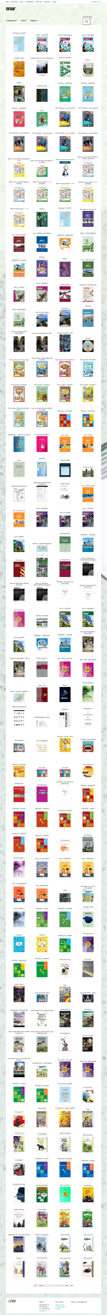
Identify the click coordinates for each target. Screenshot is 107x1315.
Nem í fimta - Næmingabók (88, 1061)
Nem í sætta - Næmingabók (88, 659)
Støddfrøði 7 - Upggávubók (42, 635)
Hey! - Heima (65, 435)
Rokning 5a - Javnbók (19, 1083)
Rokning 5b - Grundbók (65, 935)
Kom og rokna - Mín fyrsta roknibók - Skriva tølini (42, 408)
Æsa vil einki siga (42, 1257)
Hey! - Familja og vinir (19, 510)
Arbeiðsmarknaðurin (42, 1185)
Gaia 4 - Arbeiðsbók (88, 608)
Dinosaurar (88, 1009)
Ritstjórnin (58, 1308)
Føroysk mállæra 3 (88, 682)
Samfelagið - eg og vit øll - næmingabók (88, 887)
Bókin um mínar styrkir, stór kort (65, 159)
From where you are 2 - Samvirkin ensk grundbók (19, 1059)
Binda (19, 460)
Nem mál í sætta (19, 609)
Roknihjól (88, 338)
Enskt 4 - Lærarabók (42, 34)
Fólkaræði (88, 306)
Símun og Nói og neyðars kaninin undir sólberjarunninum (42, 1032)
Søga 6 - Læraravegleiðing (88, 233)
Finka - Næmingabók (42, 885)
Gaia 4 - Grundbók (19, 637)
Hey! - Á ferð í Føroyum (88, 259)
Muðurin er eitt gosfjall (19, 764)
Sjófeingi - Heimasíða (42, 615)
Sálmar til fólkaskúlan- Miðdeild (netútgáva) (19, 583)
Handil (54, 2)
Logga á (95, 1)
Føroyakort (42, 458)
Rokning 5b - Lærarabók (65, 908)
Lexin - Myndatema (42, 740)
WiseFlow (47, 2)
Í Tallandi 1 (19, 934)
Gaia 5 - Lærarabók (88, 508)
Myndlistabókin (42, 785)
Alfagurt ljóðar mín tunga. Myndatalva (42, 58)
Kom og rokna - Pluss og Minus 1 (65, 359)
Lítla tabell (65, 767)
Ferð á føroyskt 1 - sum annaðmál (42, 133)
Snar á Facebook (79, 1301)
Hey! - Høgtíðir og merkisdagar (42, 233)
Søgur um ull (42, 685)
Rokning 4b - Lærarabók (65, 1158)
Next (67, 1285)
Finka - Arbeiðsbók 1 (88, 858)
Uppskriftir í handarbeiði (19, 706)
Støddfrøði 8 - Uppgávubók (65, 235)
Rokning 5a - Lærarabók (42, 958)
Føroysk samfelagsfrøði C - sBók (19, 658)
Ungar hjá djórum (88, 1135)
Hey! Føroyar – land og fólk (88, 209)
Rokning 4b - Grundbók (88, 1160)
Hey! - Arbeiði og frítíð (88, 485)
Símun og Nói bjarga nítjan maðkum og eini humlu (19, 1032)
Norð (65, 890)
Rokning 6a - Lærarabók (19, 833)
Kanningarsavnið (65, 533)
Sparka (88, 1209)
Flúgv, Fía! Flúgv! (19, 1209)
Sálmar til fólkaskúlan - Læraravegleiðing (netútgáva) (42, 583)
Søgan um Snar (59, 1304)
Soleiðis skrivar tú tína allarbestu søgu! (42, 1010)
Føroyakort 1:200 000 (19, 33)
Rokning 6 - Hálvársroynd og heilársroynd (65, 782)
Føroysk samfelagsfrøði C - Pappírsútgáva (88, 632)
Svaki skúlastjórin (65, 1209)
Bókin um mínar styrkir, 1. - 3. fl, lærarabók (88, 182)
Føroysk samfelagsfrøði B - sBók (42, 333)
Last (71, 1285)
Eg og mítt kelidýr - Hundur (88, 992)
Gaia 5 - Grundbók (65, 512)
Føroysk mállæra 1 (19, 908)
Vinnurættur (19, 560)
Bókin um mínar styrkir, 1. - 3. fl (19, 208)
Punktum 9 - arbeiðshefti (65, 83)
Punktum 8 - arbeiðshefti (88, 83)
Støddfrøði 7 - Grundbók (65, 634)
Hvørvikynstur (88, 1185)
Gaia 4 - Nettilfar (19, 536)
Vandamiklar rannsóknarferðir (19, 1010)
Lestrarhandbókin (65, 284)
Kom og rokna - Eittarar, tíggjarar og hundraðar (42, 358)
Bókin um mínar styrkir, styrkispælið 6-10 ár (19, 159)
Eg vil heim (88, 959)
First (36, 1285)
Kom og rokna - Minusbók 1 (88, 359)
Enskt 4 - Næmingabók (65, 35)
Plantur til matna (88, 467)
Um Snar (59, 1301)
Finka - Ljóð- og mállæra (42, 858)
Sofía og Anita (42, 1108)
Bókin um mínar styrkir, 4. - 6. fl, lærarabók (42, 182)
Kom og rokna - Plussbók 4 (19, 384)
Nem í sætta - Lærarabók (65, 658)
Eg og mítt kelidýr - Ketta (42, 992)
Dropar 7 (65, 258)
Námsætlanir (29, 2)
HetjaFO (65, 685)
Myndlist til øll (19, 783)
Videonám (65, 709)
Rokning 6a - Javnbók (19, 808)
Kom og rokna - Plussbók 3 (42, 384)
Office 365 (39, 2)
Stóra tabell (42, 767)
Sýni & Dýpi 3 (88, 835)
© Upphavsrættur (60, 1306)
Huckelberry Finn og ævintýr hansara (19, 1234)
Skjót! (88, 1109)
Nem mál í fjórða (65, 1185)
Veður (65, 985)
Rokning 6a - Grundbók (42, 835)
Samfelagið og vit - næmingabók (42, 1063)
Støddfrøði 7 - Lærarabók (88, 534)
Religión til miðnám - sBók (65, 332)
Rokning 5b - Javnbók (42, 908)
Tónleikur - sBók (19, 58)
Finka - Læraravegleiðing (19, 883)
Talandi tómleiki (65, 460)
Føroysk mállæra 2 (19, 857)
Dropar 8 (42, 208)
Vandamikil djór (65, 1009)
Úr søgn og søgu (65, 483)
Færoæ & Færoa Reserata (19, 486)
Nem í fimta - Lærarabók (65, 1059)
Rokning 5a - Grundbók (42, 1085)
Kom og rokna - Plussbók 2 (65, 384)
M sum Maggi (42, 1209)
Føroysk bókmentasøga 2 (42, 434)
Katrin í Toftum (19, 984)
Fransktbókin (19, 1160)
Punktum (42, 257)
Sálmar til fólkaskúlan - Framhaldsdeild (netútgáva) (88, 558)
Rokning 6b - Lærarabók (42, 808)
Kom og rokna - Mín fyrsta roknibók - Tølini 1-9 (19, 408)
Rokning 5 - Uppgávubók (19, 960)
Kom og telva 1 (19, 1111)
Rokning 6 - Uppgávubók (88, 785)
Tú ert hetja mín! (65, 840)
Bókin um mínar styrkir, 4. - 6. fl (65, 183)
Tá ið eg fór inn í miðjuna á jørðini (65, 1108)
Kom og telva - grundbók (65, 1083)
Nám (7, 2)
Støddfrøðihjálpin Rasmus (42, 717)
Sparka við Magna (65, 1133)
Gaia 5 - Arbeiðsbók (42, 508)
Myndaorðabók (19, 740)
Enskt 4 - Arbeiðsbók (88, 35)
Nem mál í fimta (88, 933)
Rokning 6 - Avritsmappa (65, 411)
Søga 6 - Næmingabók (19, 309)
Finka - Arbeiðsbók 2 (65, 858)
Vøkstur (19, 82)
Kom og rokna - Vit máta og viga (19, 359)
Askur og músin (65, 1234)
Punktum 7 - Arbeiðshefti (19, 108)
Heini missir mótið (65, 1258)
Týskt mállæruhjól (88, 764)
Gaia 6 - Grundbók (19, 287)
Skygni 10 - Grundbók (65, 57)
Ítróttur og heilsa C (42, 658)
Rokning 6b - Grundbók (65, 810)
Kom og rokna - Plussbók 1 (88, 384)
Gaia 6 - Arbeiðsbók (42, 283)
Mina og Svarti (88, 1258)
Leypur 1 (88, 59)
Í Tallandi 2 (42, 934)
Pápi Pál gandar (65, 1033)
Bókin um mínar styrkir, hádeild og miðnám (19, 182)
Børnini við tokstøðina (42, 1234)
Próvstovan (14, 2)
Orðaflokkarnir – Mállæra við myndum (19, 434)
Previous (41, 1285)
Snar (21, 2)
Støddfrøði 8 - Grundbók (19, 260)
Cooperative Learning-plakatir (88, 284)
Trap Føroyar (65, 308)
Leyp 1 (42, 110)
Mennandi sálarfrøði (19, 1184)
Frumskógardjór (42, 1133)
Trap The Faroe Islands (42, 312)
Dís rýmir (19, 1257)
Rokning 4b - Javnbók (42, 1158)
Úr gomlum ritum (42, 85)
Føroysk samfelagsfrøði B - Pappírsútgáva (19, 332)
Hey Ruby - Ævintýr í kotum (65, 736)
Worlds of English (88, 1035)
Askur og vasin (88, 1234)
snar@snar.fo (43, 1310)
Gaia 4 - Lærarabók (65, 608)
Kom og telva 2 (88, 1087)
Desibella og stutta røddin (88, 739)
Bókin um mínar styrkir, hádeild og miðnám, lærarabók (88, 157)
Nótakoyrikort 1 (88, 708)
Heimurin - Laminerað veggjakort (42, 543)
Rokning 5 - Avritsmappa (88, 411)
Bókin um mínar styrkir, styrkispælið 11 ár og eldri (42, 161)
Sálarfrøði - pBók (88, 906)
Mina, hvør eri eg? (65, 959)
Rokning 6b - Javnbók (88, 808)
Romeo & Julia (19, 1133)
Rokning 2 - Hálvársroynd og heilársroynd (88, 585)
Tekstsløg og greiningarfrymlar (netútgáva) (42, 483)
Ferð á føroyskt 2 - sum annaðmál (65, 108)
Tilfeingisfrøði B (65, 559)
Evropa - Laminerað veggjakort (19, 691)
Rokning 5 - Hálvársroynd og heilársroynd (65, 582)
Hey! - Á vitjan (88, 434)
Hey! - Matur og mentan (19, 234)
